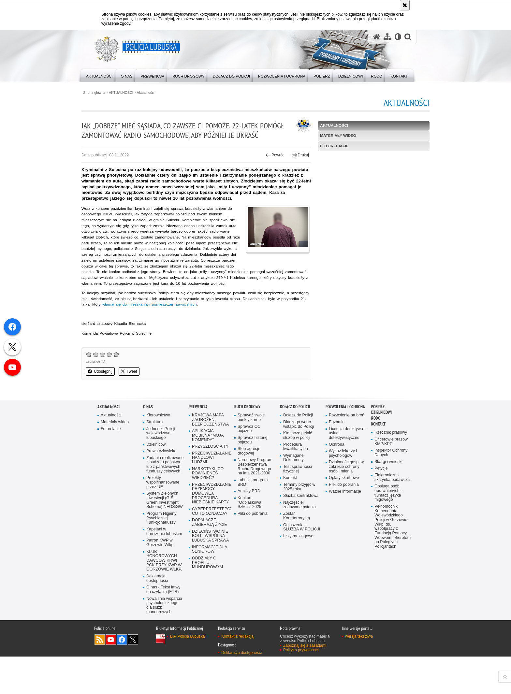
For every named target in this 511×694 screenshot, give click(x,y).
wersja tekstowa (359, 674)
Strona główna (110, 92)
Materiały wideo (332, 136)
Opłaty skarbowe (344, 509)
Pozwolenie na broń (347, 445)
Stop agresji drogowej (248, 481)
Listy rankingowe (298, 568)
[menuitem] (100, 75)
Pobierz (378, 437)
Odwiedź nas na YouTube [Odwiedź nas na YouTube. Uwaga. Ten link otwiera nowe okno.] (111, 677)
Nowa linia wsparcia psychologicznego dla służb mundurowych (164, 643)
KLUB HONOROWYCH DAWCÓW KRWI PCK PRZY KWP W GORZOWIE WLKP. (164, 597)
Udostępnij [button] (116, 402)
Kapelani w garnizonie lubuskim (164, 568)
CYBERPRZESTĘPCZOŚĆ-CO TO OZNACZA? (211, 543)
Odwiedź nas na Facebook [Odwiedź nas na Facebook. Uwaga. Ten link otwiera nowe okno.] (122, 677)
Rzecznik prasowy (391, 463)
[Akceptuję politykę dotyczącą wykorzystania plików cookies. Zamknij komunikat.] (405, 5)
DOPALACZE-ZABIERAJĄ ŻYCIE (209, 554)
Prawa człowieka (161, 482)
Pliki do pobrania (253, 545)
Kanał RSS (100, 677)
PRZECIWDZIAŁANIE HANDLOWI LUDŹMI (211, 488)
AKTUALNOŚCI (137, 92)
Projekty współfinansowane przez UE (163, 518)
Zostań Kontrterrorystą (297, 547)
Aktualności (163, 92)
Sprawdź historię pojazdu (253, 470)
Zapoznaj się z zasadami (304, 683)
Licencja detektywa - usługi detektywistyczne (347, 463)
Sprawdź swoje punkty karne (251, 447)
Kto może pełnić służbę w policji (298, 466)
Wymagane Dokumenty (293, 488)
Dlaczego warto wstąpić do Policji (298, 454)
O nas (148, 437)
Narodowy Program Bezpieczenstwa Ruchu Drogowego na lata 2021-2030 (255, 498)
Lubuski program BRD (253, 513)
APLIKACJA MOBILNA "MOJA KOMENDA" (208, 466)
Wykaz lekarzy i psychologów (343, 484)
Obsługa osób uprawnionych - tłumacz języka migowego (388, 524)
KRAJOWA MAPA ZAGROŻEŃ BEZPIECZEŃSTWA (210, 450)
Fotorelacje (328, 146)
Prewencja (198, 437)
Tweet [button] (145, 402)
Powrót (269, 164)
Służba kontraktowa (301, 527)
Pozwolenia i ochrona (345, 437)
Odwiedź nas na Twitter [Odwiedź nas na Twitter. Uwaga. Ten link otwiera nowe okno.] (133, 677)
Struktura (154, 452)
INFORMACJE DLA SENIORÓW (210, 581)
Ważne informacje (345, 522)
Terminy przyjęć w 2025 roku (299, 518)
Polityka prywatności (301, 687)
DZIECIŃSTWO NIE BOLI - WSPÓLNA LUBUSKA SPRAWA (211, 568)
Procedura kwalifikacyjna (295, 477)
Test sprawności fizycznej (298, 500)
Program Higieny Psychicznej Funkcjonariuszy (161, 554)
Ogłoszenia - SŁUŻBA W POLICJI (302, 559)
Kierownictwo (158, 445)
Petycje (381, 499)
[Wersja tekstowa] (397, 37)
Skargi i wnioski (388, 492)
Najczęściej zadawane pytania (299, 536)
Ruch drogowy (247, 437)
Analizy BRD (249, 522)
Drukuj (295, 164)
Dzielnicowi (156, 475)
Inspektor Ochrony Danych (391, 483)
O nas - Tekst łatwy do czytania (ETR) (163, 626)
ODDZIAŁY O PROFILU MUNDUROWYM (208, 595)
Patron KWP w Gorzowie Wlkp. (160, 579)
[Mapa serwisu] (387, 37)
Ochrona (336, 475)
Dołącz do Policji (295, 437)
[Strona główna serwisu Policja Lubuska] (376, 37)
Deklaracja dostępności (157, 615)
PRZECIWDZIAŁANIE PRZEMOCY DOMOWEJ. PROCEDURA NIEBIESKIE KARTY (211, 524)
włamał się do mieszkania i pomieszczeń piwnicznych (213, 334)
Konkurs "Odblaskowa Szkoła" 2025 (250, 534)
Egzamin (337, 452)
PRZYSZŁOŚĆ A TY (210, 477)
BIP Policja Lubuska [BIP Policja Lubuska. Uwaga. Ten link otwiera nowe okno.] (187, 674)
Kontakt (290, 509)
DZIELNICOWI (381, 442)
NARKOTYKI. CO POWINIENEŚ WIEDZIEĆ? (208, 504)
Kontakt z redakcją (237, 674)
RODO (375, 448)
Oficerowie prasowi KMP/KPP (391, 472)
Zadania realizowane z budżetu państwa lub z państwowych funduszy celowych (165, 497)
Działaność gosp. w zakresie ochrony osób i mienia (346, 497)
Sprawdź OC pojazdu (249, 459)
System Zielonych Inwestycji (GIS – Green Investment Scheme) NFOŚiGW (164, 536)
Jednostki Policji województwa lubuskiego (161, 463)
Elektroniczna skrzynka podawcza (392, 508)
